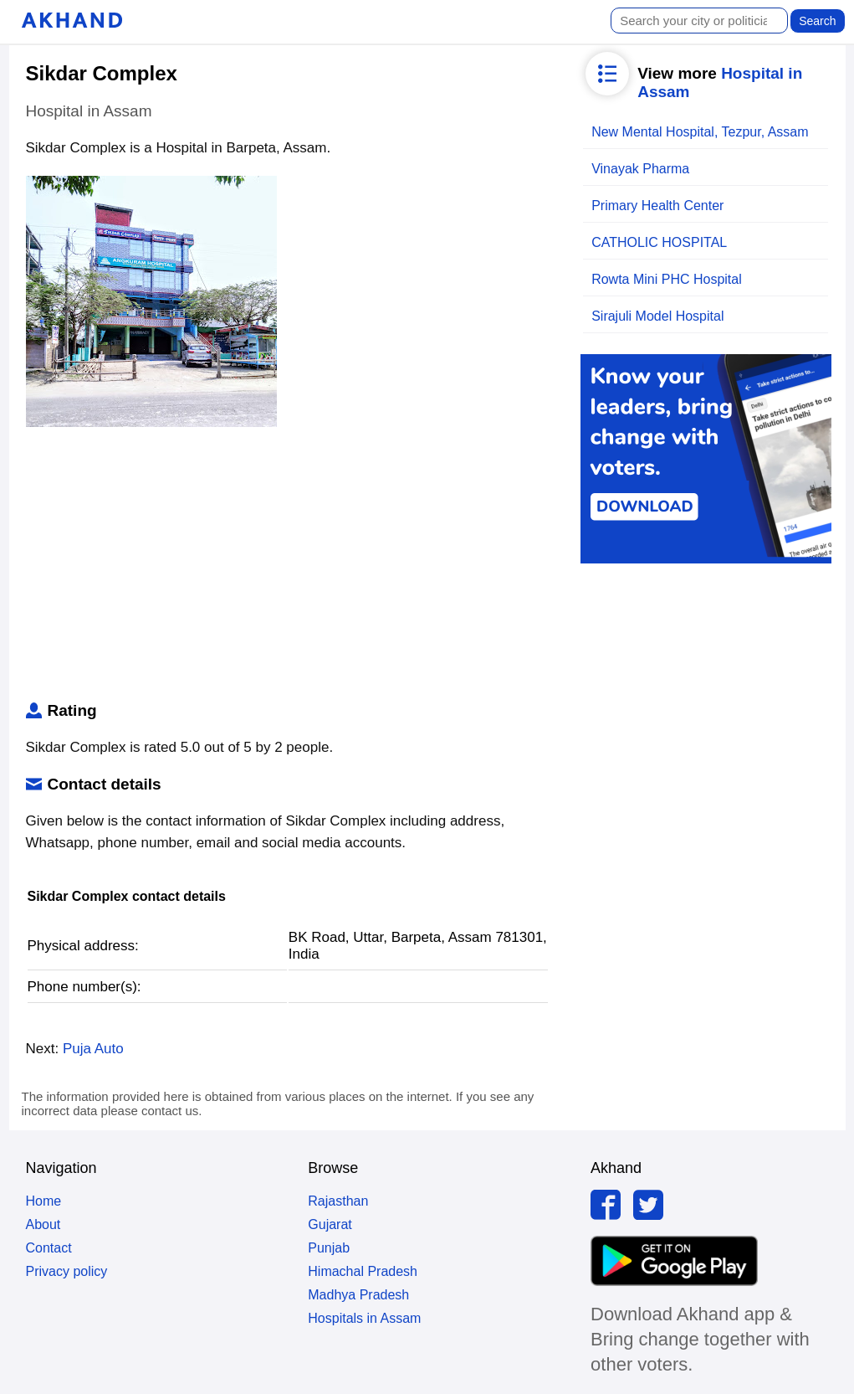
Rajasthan (338, 1201)
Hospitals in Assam (364, 1318)
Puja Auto (93, 1049)
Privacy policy (67, 1271)
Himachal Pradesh (362, 1271)
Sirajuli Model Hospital (657, 316)
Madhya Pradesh (358, 1295)
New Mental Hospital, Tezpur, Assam (699, 132)
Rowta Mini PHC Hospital (666, 279)
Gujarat (329, 1224)
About (43, 1224)
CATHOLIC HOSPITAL (659, 242)
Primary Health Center (657, 205)
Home (44, 1201)
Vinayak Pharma (640, 169)
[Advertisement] (288, 567)
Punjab (329, 1248)
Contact (49, 1248)
